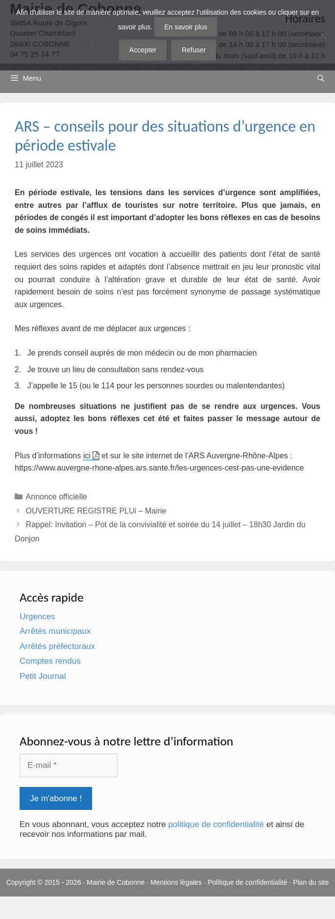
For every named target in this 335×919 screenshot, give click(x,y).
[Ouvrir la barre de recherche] (321, 78)
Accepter (142, 50)
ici (87, 455)
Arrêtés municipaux (55, 631)
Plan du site (311, 882)
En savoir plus (185, 27)
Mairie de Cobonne (115, 882)
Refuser (194, 50)
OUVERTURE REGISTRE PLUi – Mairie (96, 511)
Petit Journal (43, 676)
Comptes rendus (50, 661)
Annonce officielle (56, 497)
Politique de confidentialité (247, 882)
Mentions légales (176, 882)
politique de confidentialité (216, 824)
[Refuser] (323, 35)
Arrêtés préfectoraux (57, 646)
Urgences (37, 616)
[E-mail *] (69, 765)
